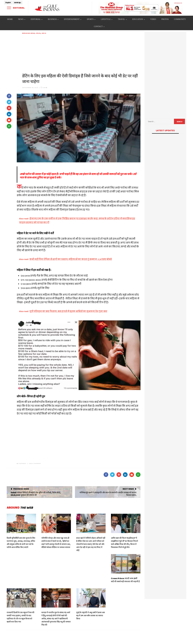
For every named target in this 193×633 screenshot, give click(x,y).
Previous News (21, 489)
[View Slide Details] (141, 8)
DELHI (38, 33)
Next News (128, 489)
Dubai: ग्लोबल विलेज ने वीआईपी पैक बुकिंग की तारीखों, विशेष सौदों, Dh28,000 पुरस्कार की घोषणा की (36, 494)
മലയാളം (17, 2)
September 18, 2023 (30, 87)
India (44, 33)
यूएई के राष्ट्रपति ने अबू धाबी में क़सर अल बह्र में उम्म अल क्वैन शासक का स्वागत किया (90, 615)
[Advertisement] (81, 53)
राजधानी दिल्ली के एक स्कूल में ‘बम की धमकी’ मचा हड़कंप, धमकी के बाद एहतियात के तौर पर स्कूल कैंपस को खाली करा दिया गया (20, 617)
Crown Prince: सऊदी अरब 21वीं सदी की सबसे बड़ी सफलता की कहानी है (125, 580)
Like (44, 87)
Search (179, 121)
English (8, 2)
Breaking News (28, 33)
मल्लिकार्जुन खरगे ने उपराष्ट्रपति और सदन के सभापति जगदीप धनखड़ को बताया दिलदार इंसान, (108, 494)
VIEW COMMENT (35, 463)
